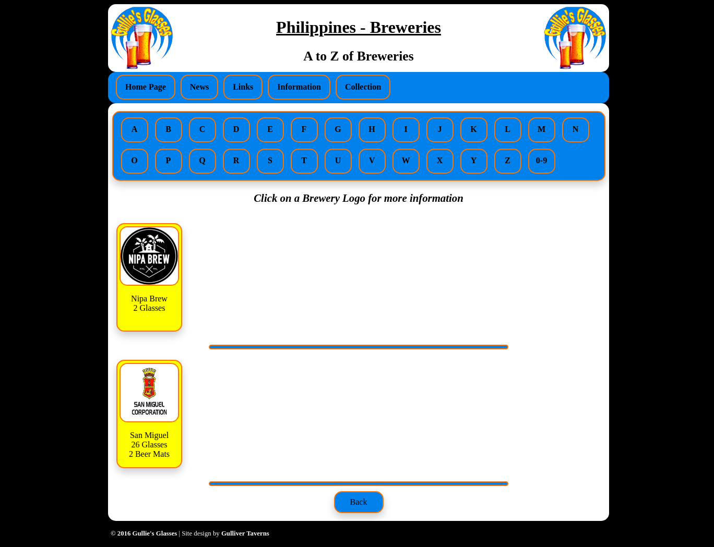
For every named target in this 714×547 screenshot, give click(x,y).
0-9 (541, 160)
